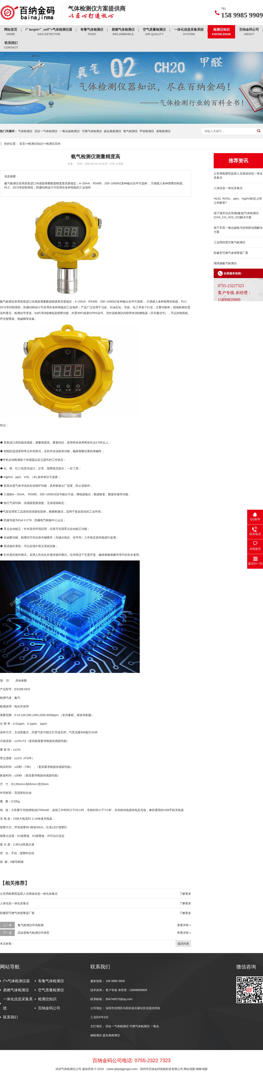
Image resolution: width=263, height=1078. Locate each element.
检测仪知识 (221, 32)
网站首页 (10, 32)
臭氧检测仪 (163, 131)
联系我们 (11, 45)
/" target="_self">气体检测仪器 (48, 32)
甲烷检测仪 (147, 131)
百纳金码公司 (249, 32)
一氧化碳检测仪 (70, 131)
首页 (22, 143)
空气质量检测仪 (154, 32)
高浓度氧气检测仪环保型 (33, 932)
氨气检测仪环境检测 (31, 925)
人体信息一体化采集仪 (228, 188)
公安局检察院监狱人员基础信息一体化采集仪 (29, 893)
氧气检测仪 (130, 131)
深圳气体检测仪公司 (68, 1069)
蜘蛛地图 (202, 1069)
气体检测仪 (25, 131)
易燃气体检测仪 (123, 32)
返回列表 (183, 943)
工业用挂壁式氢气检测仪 (229, 242)
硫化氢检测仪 (112, 131)
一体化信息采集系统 (189, 32)
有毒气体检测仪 (91, 32)
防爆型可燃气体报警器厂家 (231, 252)
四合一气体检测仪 (46, 131)
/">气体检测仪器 (16, 981)
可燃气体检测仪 (92, 131)
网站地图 (189, 1069)
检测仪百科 (53, 143)
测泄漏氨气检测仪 (225, 263)
